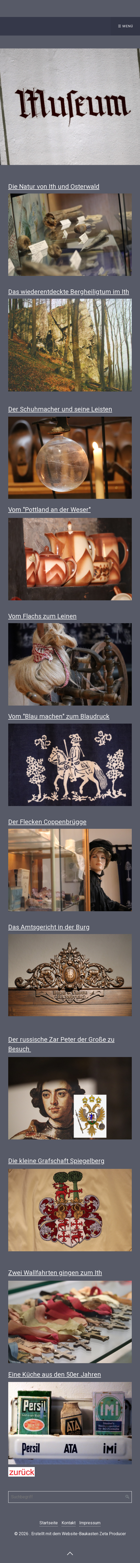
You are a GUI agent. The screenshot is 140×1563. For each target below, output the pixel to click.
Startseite (49, 1522)
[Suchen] (127, 1497)
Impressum (89, 1522)
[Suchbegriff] (70, 1497)
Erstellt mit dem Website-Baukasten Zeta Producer (78, 1533)
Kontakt (69, 1522)
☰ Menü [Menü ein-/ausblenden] (125, 26)
